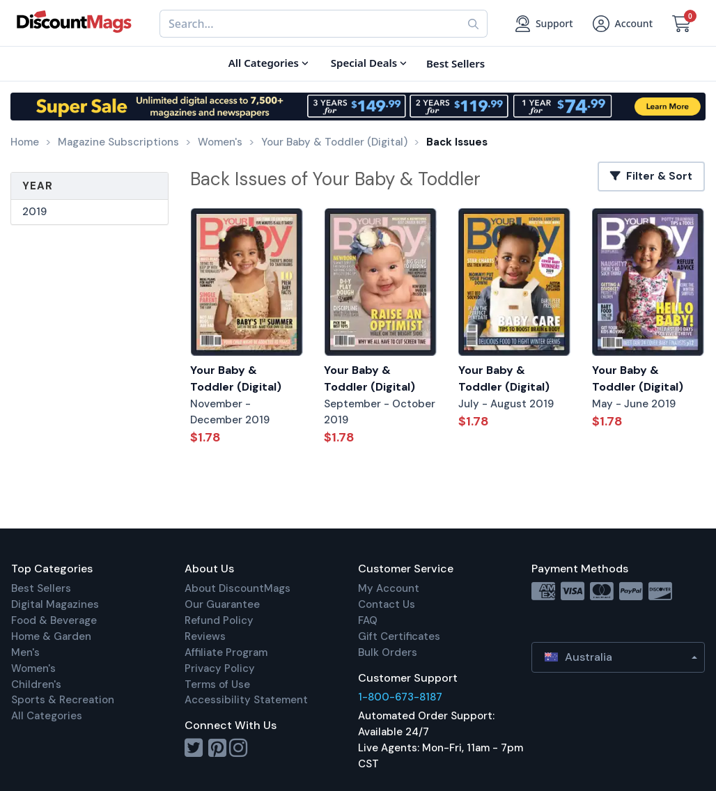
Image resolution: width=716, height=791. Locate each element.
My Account (388, 588)
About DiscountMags (237, 588)
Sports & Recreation (62, 700)
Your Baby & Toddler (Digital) (235, 379)
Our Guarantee (222, 604)
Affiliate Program (226, 652)
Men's (25, 652)
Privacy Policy (220, 668)
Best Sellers (41, 588)
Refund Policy (219, 620)
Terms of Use (217, 684)
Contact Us (386, 604)
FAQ (368, 620)
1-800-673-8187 (400, 697)
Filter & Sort (651, 176)
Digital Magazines (55, 604)
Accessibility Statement (246, 700)
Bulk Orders (387, 652)
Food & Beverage (54, 620)
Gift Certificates (399, 636)
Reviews (205, 636)
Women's (33, 668)
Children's (36, 684)
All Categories (46, 716)
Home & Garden (51, 636)
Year (37, 186)
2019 (34, 212)
